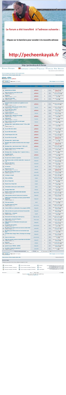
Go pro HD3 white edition (10, 131)
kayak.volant (36, 175)
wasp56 (57, 116)
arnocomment (57, 146)
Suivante (62, 81)
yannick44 (57, 129)
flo (57, 249)
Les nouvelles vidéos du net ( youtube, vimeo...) (16, 106)
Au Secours (7, 166)
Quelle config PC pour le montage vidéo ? (14, 148)
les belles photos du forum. (11, 204)
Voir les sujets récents (20, 73)
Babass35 (57, 107)
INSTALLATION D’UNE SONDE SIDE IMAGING (15, 192)
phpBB (28, 274)
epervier (57, 225)
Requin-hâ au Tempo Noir (11, 183)
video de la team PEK (10, 98)
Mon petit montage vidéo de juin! (12, 171)
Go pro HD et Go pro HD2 (11, 137)
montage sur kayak (9, 175)
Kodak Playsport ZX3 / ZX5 (11, 134)
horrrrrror (7, 242)
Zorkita (57, 99)
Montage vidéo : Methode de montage (13, 115)
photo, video (6, 77)
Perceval (57, 158)
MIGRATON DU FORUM (10, 90)
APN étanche (8, 118)
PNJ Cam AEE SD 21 (9, 163)
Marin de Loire (57, 205)
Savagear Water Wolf (10, 189)
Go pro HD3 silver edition (11, 128)
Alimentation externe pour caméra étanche (14, 186)
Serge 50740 (57, 104)
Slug (57, 237)
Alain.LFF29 (36, 192)
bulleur (36, 186)
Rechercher (61, 68)
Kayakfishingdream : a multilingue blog (27, 68)
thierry (57, 132)
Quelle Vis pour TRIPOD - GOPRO (12, 245)
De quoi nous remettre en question (13, 157)
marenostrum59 (57, 93)
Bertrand (9, 78)
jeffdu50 (57, 190)
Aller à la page (52, 81)
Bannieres (7, 95)
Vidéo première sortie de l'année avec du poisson (16, 195)
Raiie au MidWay (9, 178)
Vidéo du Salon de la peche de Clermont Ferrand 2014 (17, 211)
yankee (57, 231)
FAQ (55, 68)
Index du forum (5, 257)
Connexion (5, 68)
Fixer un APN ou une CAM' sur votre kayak (14, 121)
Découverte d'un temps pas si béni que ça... (15, 216)
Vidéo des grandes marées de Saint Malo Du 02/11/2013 (17, 239)
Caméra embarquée (9, 112)
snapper (36, 178)
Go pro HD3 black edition (10, 109)
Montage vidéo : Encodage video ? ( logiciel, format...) (17, 152)
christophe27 (57, 228)
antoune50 (57, 161)
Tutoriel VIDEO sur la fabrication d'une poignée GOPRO (17, 208)
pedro (57, 96)
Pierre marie (36, 219)
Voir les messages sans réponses (8, 73)
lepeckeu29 (36, 157)
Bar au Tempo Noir (9, 181)
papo (57, 181)
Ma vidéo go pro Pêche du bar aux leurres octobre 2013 (17, 227)
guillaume (14, 78)
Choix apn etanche (9, 202)
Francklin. (36, 119)
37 (14, 113)
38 (15, 113)
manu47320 (57, 135)
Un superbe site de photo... (11, 224)
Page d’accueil (40, 68)
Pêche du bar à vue (9, 168)
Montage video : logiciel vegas (12, 140)
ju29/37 (57, 122)
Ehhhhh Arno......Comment (11, 213)
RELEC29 (57, 113)
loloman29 (36, 163)
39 (16, 113)
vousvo (57, 155)
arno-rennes (36, 205)
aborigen (57, 149)
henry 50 (36, 166)
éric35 (57, 140)
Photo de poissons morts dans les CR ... (14, 92)
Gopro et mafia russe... (10, 237)
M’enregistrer (11, 68)
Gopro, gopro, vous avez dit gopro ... (13, 219)
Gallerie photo (49, 68)
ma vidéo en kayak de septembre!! (13, 248)
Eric (57, 119)
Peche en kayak (12, 257)
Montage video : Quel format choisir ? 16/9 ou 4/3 (16, 146)
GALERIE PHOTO (9, 154)
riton (57, 152)
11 (16, 119)
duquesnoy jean (57, 178)
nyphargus (57, 172)
